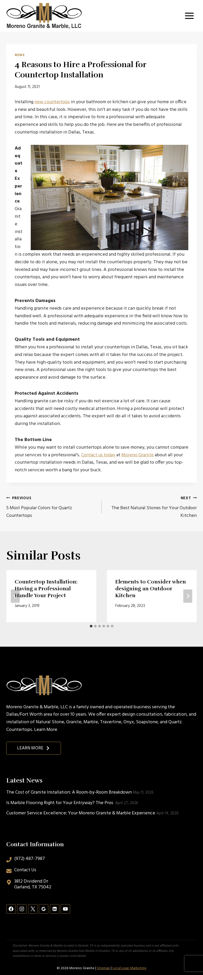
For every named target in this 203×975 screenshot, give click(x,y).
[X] (33, 909)
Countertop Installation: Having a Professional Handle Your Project (46, 588)
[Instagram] (22, 909)
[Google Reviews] (43, 909)
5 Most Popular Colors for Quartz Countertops (51, 506)
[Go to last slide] (15, 596)
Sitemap (103, 968)
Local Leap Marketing (129, 968)
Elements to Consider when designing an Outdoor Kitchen (150, 588)
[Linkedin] (54, 909)
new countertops (52, 102)
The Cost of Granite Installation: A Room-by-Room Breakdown (69, 792)
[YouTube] (65, 909)
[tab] (91, 626)
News (20, 55)
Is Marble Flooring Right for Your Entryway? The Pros (60, 803)
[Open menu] (189, 15)
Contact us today (98, 455)
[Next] (187, 596)
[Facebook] (11, 909)
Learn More (45, 730)
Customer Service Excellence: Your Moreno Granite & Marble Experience (80, 813)
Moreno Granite (137, 455)
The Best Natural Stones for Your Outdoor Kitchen (151, 506)
